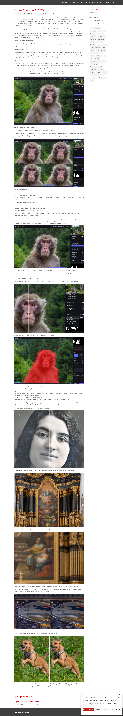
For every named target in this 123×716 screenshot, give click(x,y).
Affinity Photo (30, 13)
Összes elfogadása (88, 709)
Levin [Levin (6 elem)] (101, 53)
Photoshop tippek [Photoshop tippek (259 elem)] (94, 64)
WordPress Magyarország (97, 23)
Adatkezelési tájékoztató (100, 713)
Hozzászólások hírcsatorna (97, 20)
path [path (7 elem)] (91, 58)
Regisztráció (93, 12)
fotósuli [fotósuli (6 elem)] (103, 47)
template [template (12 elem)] (102, 75)
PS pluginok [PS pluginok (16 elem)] (101, 69)
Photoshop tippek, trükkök (48, 13)
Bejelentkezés (93, 14)
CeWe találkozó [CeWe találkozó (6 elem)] (101, 39)
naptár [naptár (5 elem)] (105, 55)
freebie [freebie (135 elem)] (97, 50)
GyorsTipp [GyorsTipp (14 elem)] (103, 50)
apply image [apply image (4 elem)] (93, 31)
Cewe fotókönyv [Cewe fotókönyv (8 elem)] (102, 36)
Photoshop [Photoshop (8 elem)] (96, 58)
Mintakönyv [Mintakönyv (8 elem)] (99, 55)
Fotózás (94, 2)
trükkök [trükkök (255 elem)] (100, 77)
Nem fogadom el (101, 709)
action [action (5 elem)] (91, 28)
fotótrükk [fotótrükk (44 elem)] (92, 50)
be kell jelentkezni (33, 705)
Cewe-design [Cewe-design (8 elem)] (100, 33)
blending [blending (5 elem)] (99, 31)
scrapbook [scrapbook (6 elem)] (105, 72)
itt (27, 25)
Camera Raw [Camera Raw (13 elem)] (93, 33)
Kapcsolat (114, 2)
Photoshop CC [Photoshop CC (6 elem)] (103, 61)
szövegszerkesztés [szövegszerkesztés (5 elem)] (94, 75)
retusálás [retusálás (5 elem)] (99, 72)
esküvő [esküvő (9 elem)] (99, 44)
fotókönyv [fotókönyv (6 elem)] (105, 44)
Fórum (108, 2)
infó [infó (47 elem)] (91, 53)
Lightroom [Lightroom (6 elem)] (92, 55)
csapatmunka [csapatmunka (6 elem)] (99, 42)
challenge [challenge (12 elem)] (92, 42)
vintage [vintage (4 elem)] (91, 80)
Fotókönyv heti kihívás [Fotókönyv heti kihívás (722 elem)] (95, 47)
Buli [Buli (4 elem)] (104, 31)
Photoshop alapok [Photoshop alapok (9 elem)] (94, 61)
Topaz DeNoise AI (33, 17)
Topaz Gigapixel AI (20, 17)
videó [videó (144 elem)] (105, 77)
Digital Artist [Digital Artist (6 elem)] (93, 44)
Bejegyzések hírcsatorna (96, 17)
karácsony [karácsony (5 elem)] (96, 53)
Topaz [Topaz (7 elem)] (95, 77)
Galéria (102, 2)
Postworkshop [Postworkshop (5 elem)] (93, 69)
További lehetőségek (114, 709)
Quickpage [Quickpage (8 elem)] (92, 72)
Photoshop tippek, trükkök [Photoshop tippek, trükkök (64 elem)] (96, 66)
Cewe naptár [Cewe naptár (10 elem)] (93, 39)
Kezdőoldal (65, 2)
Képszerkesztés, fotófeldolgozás (79, 2)
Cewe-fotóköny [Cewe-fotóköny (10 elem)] (93, 36)
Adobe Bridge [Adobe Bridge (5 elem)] (98, 28)
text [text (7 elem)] (91, 77)
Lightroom (37, 13)
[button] (120, 694)
